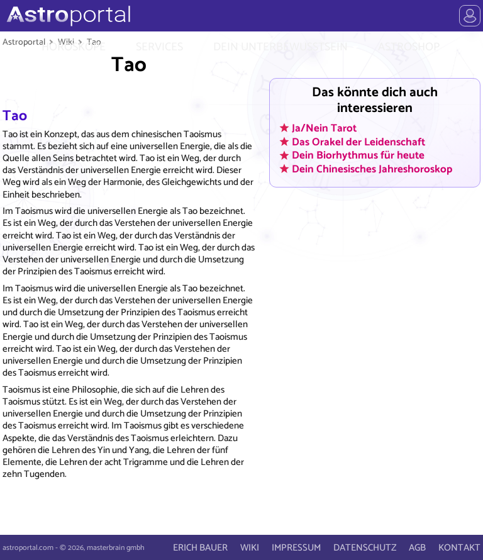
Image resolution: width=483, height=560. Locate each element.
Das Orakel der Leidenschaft (358, 141)
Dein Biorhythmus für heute (358, 155)
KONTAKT (459, 548)
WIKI (249, 548)
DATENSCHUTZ (364, 548)
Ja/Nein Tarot (324, 128)
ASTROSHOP (409, 47)
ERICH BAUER (200, 548)
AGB (417, 548)
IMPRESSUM (296, 548)
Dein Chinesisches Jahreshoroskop (372, 169)
